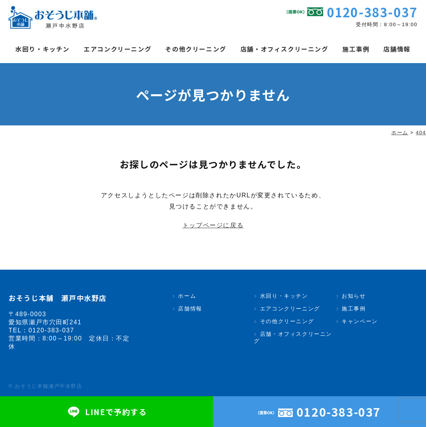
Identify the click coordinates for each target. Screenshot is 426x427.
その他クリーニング (195, 48)
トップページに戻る (213, 225)
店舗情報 (396, 48)
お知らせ (354, 296)
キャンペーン (360, 321)
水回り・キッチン (42, 48)
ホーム (187, 296)
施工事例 (355, 48)
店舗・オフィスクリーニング (284, 48)
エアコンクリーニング (117, 48)
